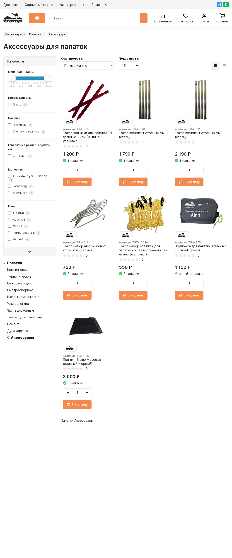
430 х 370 (20, 156)
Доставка (11, 5)
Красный (19, 220)
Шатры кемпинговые (23, 297)
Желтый (19, 213)
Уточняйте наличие (26, 132)
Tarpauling (20, 186)
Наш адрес (67, 5)
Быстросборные (20, 290)
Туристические (19, 276)
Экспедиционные (20, 310)
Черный (18, 240)
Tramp (18, 105)
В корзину (78, 183)
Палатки (35, 34)
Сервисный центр (39, 5)
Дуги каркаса (17, 331)
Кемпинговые (17, 270)
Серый (18, 226)
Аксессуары (20, 337)
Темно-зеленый (24, 233)
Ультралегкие (18, 303)
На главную (13, 34)
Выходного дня (19, 283)
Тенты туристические (24, 317)
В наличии (20, 125)
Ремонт (13, 324)
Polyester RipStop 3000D (27, 178)
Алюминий (21, 193)
